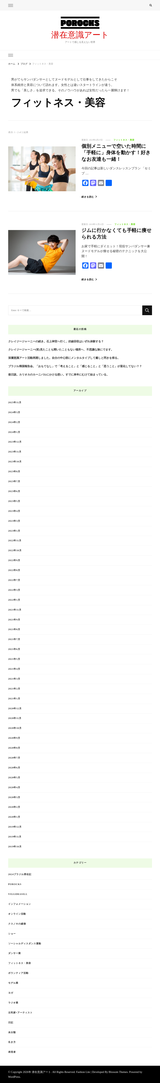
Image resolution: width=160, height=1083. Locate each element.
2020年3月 (14, 797)
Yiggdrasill (17, 894)
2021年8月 (14, 629)
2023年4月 (14, 510)
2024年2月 (14, 422)
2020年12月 (15, 708)
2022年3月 (14, 589)
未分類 (12, 1032)
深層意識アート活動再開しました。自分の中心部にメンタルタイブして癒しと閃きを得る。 (64, 357)
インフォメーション (19, 903)
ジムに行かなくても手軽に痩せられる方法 (116, 234)
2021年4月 (14, 668)
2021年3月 (14, 678)
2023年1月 (14, 530)
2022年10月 (15, 550)
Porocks (15, 884)
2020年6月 (14, 767)
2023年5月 (14, 501)
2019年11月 (15, 836)
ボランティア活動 (18, 972)
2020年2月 (14, 807)
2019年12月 (15, 826)
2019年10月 (15, 846)
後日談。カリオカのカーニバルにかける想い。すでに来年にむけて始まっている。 (58, 374)
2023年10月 (15, 461)
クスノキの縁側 (17, 923)
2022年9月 (14, 560)
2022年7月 (14, 580)
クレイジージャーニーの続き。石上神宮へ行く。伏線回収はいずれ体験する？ (56, 341)
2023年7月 (14, 481)
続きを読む (89, 196)
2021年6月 (14, 649)
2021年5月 (14, 658)
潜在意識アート (80, 35)
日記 (10, 1022)
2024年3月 (14, 412)
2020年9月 (14, 737)
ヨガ (10, 992)
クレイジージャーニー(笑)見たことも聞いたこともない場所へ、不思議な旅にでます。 (61, 349)
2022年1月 (14, 599)
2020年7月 (14, 757)
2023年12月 (15, 441)
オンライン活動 (17, 913)
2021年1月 (14, 698)
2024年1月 (14, 432)
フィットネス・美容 (123, 140)
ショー (12, 933)
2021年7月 (14, 639)
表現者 (12, 1052)
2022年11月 (15, 540)
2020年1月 (14, 816)
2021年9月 (14, 619)
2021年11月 (15, 609)
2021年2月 (14, 688)
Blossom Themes (118, 1071)
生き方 (12, 1042)
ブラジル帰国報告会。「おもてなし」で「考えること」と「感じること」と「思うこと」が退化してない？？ (75, 366)
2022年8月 (14, 570)
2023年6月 (14, 491)
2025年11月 (15, 402)
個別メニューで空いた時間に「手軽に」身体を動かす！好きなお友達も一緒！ (116, 153)
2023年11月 (15, 451)
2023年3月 (14, 520)
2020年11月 (15, 718)
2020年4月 (14, 787)
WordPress (14, 1076)
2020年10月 (15, 728)
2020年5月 (14, 777)
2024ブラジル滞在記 (20, 874)
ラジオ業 (13, 1002)
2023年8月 (14, 471)
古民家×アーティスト (20, 1012)
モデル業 (13, 982)
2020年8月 (14, 747)
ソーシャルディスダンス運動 (24, 943)
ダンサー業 (14, 953)
